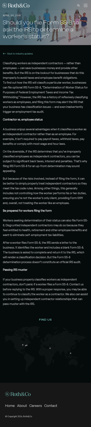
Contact (50, 405)
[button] (78, 5)
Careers (35, 405)
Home (10, 405)
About (22, 405)
